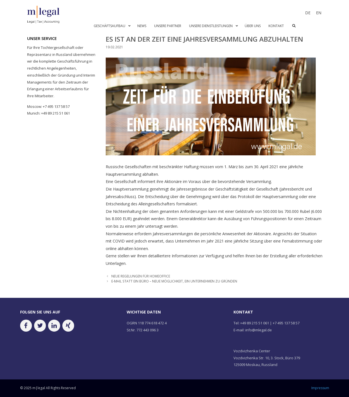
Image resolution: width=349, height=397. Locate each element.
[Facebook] (26, 326)
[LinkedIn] (54, 326)
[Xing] (68, 326)
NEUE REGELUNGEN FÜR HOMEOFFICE (140, 276)
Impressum (320, 388)
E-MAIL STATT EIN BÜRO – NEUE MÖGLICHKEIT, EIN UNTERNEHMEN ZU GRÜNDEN (174, 281)
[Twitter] (40, 326)
